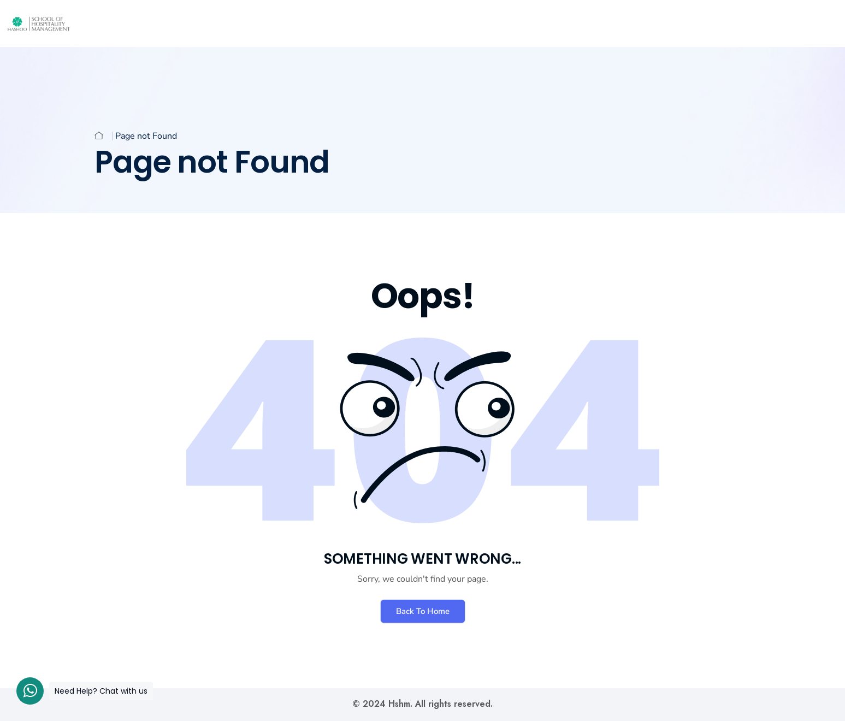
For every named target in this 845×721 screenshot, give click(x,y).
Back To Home (423, 611)
